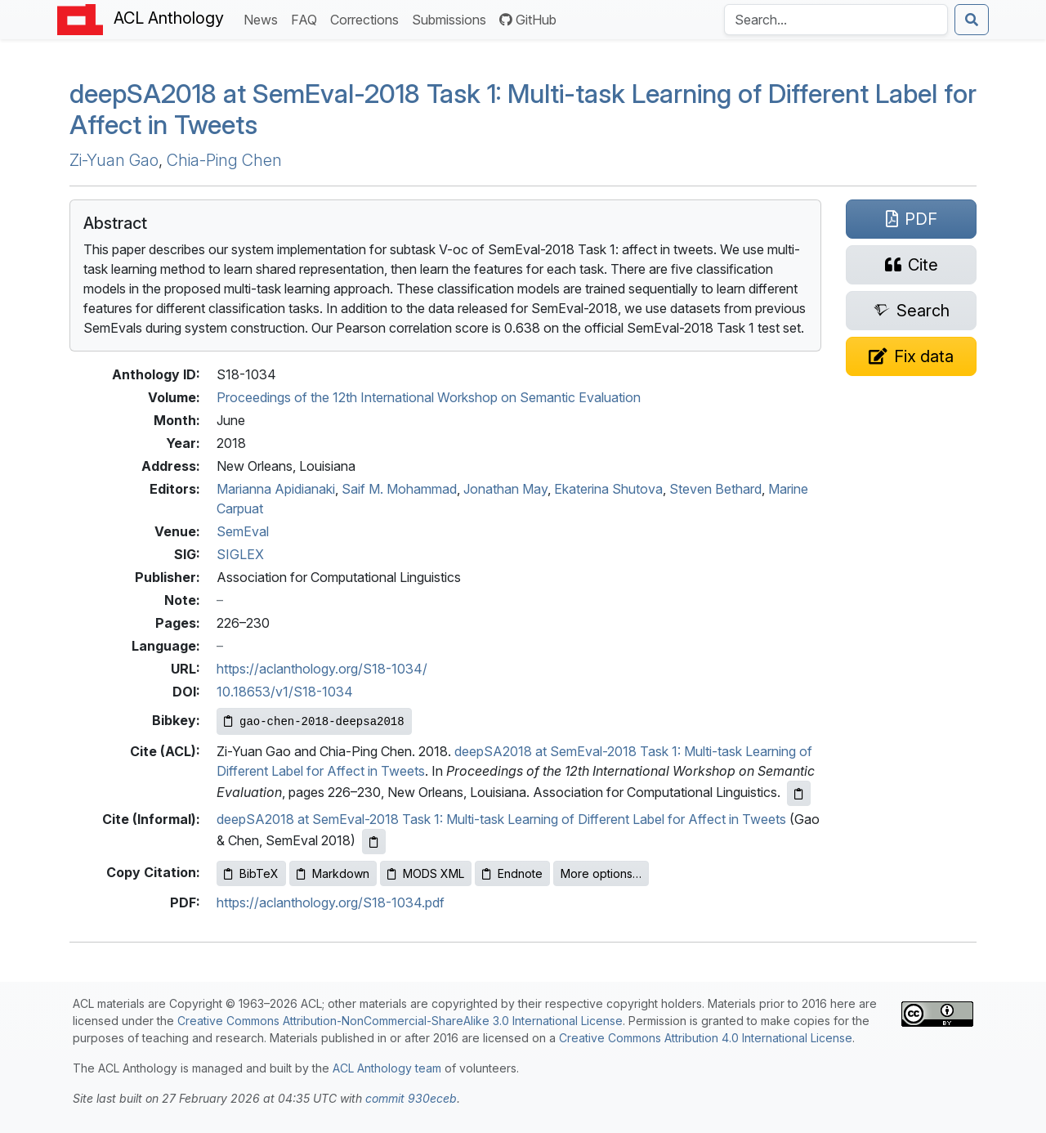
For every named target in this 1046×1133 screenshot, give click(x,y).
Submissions (452, 18)
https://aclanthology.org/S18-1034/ (322, 669)
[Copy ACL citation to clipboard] (799, 793)
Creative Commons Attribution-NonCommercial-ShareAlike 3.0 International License (400, 1021)
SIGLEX (240, 554)
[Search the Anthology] (836, 19)
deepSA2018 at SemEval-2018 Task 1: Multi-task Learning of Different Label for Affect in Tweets (501, 819)
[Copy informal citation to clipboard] (374, 841)
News (264, 18)
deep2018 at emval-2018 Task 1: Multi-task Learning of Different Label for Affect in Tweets (523, 109)
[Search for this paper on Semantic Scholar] (911, 310)
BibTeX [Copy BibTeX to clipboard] (251, 873)
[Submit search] (971, 19)
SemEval (243, 531)
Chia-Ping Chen (224, 160)
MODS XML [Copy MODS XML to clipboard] (425, 873)
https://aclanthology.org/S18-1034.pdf (331, 902)
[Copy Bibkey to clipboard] (314, 721)
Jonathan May (505, 489)
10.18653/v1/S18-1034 (285, 691)
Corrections (367, 18)
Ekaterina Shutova (608, 489)
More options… (601, 873)
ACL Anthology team (387, 1068)
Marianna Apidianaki (276, 489)
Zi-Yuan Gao (114, 160)
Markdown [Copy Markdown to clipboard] (333, 873)
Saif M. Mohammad (399, 489)
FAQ (307, 18)
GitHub (528, 19)
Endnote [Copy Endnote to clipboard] (512, 873)
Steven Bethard (715, 489)
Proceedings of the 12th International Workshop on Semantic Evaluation (429, 397)
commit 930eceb (411, 1098)
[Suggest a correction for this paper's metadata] (911, 356)
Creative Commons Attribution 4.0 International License (705, 1038)
